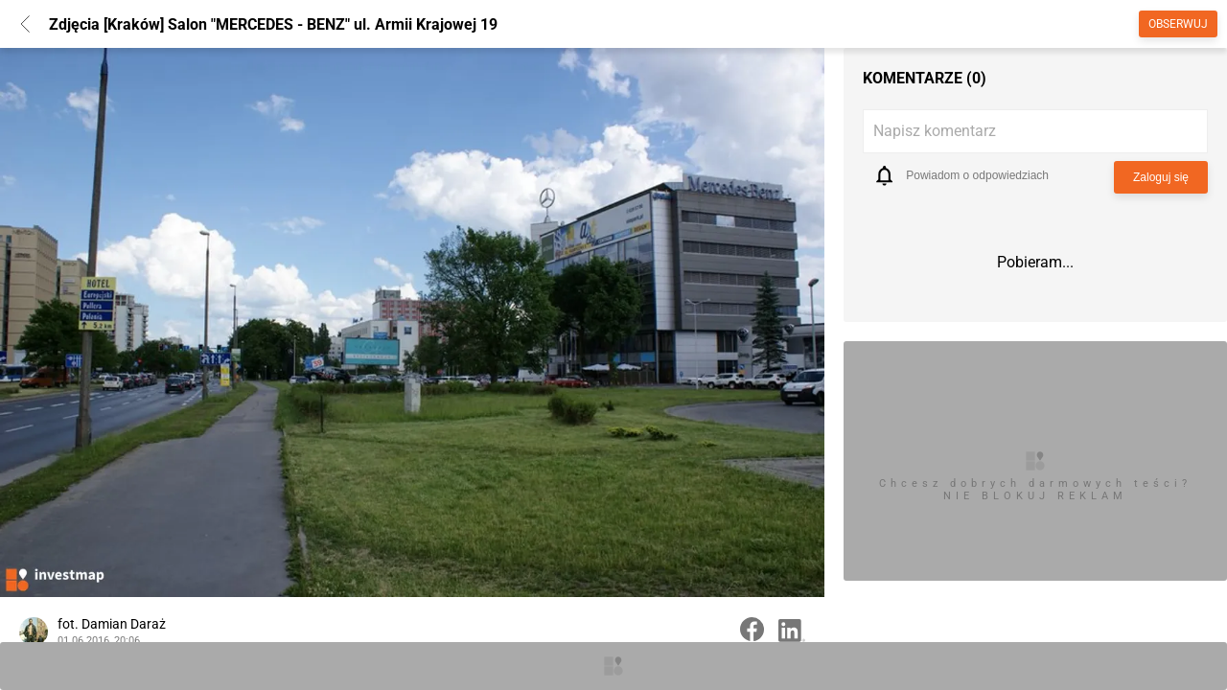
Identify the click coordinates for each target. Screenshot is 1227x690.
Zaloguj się (1161, 177)
